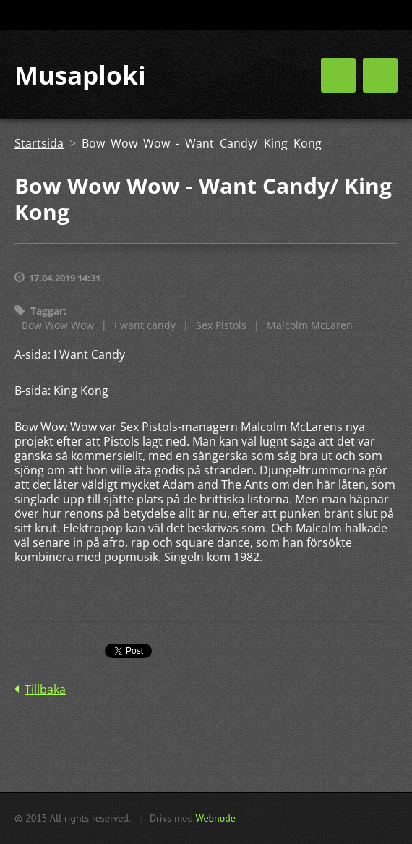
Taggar (47, 310)
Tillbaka (45, 689)
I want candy (145, 325)
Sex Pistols (221, 325)
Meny (380, 75)
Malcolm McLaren (310, 325)
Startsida (39, 143)
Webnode (215, 817)
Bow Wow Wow (58, 325)
